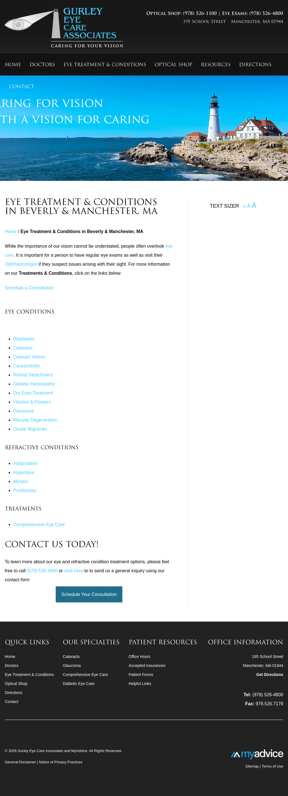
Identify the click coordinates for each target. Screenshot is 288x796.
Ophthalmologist (21, 264)
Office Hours (139, 656)
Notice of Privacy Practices (60, 762)
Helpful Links (140, 683)
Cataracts (22, 347)
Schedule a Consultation (29, 287)
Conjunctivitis (26, 365)
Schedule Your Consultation (89, 594)
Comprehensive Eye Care (39, 524)
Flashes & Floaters (32, 402)
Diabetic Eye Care (78, 683)
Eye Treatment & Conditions (29, 674)
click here (73, 570)
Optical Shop (16, 683)
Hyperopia (23, 472)
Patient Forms (141, 674)
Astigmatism (25, 463)
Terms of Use (272, 766)
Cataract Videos (29, 356)
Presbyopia (24, 490)
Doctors (11, 665)
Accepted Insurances (147, 665)
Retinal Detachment (33, 374)
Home (11, 231)
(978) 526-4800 (42, 570)
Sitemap (252, 766)
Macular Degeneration (35, 420)
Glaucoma (23, 411)
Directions (13, 692)
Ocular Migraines (30, 429)
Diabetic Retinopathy (34, 384)
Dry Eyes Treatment (33, 393)
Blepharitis (23, 338)
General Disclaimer (21, 762)
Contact (11, 701)
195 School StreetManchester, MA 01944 (263, 665)
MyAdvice (79, 751)
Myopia (20, 481)
